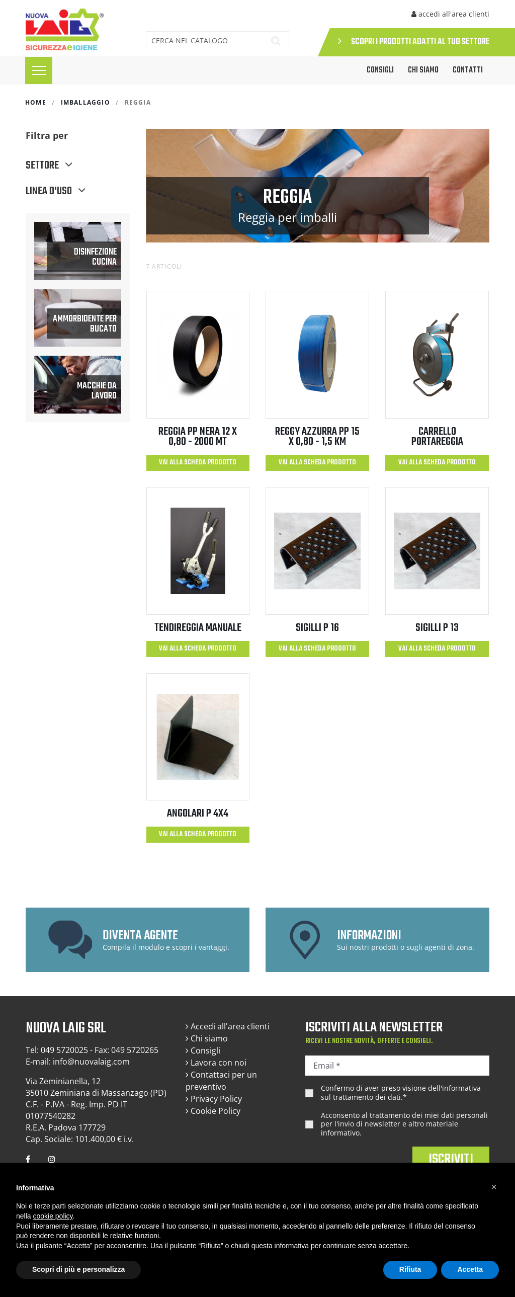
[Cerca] (203, 41)
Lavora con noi (216, 1062)
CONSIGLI (380, 70)
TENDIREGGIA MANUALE (197, 627)
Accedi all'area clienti (228, 1026)
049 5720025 (64, 1050)
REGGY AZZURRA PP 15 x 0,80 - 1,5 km (317, 436)
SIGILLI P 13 (437, 627)
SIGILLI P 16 (317, 627)
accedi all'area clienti (450, 14)
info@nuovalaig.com (91, 1061)
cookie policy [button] (52, 1216)
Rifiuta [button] (410, 1269)
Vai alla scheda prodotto (197, 462)
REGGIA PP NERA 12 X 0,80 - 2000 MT (197, 436)
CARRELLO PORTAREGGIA (437, 436)
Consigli (203, 1050)
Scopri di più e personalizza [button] (78, 1269)
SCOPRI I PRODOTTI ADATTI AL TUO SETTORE (413, 42)
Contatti (468, 70)
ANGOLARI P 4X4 (197, 813)
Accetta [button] (470, 1269)
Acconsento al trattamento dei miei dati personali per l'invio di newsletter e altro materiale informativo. (404, 1124)
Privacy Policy (214, 1098)
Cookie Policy (213, 1110)
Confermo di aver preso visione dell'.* (401, 1092)
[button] (494, 1187)
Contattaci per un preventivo (221, 1080)
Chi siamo (423, 70)
